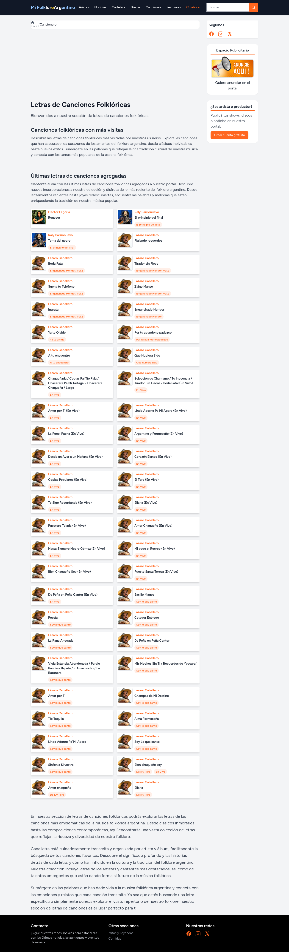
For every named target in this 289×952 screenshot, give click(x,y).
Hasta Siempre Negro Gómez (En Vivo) (76, 549)
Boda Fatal (56, 264)
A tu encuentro (59, 355)
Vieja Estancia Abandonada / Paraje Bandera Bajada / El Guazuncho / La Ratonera (74, 668)
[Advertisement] (115, 64)
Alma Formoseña (146, 719)
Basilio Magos (144, 595)
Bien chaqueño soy (148, 765)
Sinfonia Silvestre (61, 765)
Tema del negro (59, 241)
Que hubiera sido (146, 362)
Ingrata (53, 310)
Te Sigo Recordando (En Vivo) (70, 503)
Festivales (174, 7)
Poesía (53, 618)
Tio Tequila (56, 719)
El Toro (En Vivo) (146, 480)
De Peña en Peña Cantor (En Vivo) (72, 595)
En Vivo (54, 394)
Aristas (84, 7)
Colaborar (193, 7)
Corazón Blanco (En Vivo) (153, 457)
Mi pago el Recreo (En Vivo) (154, 549)
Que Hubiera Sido (147, 355)
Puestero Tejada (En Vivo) (67, 526)
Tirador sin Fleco (146, 264)
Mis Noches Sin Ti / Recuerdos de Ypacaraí (165, 664)
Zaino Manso (143, 287)
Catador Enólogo (146, 618)
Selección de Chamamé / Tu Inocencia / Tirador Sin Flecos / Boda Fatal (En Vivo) (163, 381)
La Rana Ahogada (60, 641)
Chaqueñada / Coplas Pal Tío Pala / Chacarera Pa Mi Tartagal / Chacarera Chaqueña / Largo (75, 383)
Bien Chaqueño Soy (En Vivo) (69, 572)
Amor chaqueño (59, 788)
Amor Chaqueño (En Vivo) (153, 526)
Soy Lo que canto (147, 742)
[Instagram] (220, 34)
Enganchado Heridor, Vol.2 (66, 270)
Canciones (153, 7)
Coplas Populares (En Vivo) (68, 480)
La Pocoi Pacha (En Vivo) (66, 434)
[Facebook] (211, 34)
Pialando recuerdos (148, 241)
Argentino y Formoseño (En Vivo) (158, 434)
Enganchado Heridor (149, 310)
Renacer (54, 218)
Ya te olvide (57, 339)
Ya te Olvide (57, 332)
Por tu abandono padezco (153, 332)
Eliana (138, 788)
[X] (230, 34)
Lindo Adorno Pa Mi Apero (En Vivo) (160, 411)
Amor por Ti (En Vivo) (64, 411)
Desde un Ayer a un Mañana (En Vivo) (75, 457)
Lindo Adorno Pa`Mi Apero (67, 742)
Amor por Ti (56, 696)
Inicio (35, 24)
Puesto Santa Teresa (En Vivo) (156, 572)
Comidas (114, 939)
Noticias (100, 7)
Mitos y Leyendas (120, 933)
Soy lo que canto (146, 601)
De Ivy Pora (143, 771)
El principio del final (148, 218)
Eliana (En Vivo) (145, 503)
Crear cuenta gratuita (229, 135)
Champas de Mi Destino (151, 696)
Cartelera (118, 7)
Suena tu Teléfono (61, 287)
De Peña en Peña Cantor (152, 641)
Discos (135, 7)
